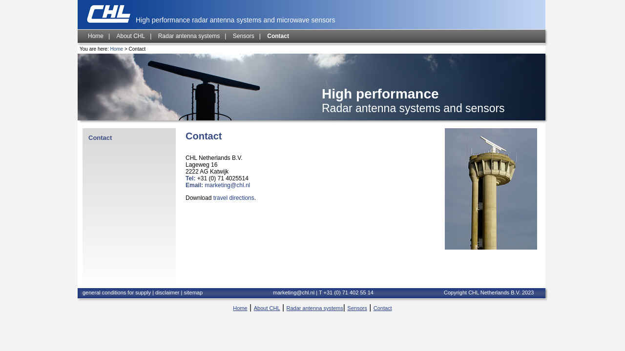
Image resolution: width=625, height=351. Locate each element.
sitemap (193, 292)
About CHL (130, 36)
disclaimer (167, 292)
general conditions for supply (117, 292)
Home (96, 36)
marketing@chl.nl (227, 185)
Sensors (243, 36)
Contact (278, 36)
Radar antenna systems (189, 36)
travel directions (233, 198)
